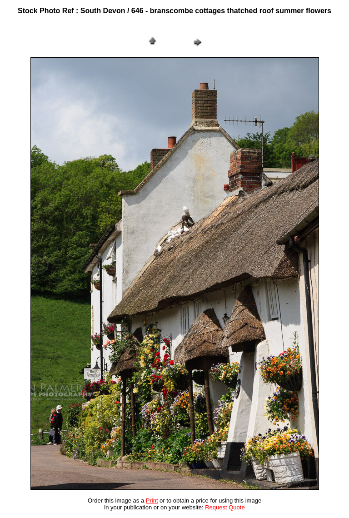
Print (152, 500)
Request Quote (224, 507)
